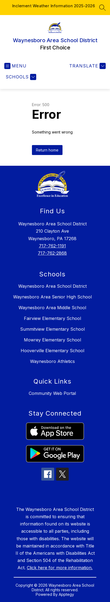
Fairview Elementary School (52, 318)
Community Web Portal (52, 393)
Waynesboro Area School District (52, 286)
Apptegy (66, 594)
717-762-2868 (52, 253)
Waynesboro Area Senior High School (52, 297)
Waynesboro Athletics (52, 361)
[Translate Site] (87, 66)
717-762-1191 (52, 245)
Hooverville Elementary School (52, 350)
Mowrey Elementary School (52, 340)
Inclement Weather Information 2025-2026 (53, 5)
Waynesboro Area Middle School (52, 307)
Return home (47, 150)
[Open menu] (15, 66)
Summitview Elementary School (52, 329)
